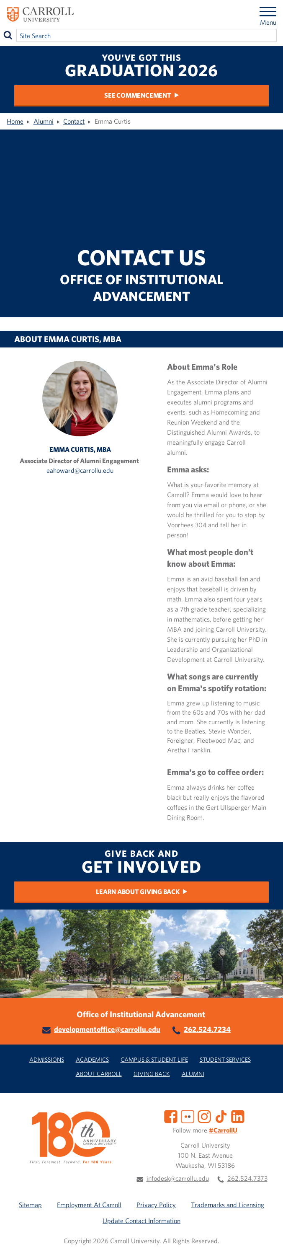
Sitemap (30, 1204)
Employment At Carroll (89, 1204)
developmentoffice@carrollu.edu (107, 1029)
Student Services (225, 1059)
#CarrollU (223, 1130)
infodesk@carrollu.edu (178, 1178)
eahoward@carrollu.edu (79, 470)
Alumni (43, 121)
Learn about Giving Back (137, 891)
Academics (92, 1059)
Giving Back (152, 1073)
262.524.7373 (247, 1178)
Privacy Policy (156, 1204)
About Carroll (99, 1073)
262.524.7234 (207, 1029)
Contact (74, 121)
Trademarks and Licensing (227, 1204)
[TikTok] (221, 1116)
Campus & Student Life (154, 1059)
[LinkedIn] (237, 1116)
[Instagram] (204, 1116)
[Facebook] (171, 1116)
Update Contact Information (141, 1220)
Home (15, 121)
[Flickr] (187, 1116)
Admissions (46, 1059)
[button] (267, 1236)
